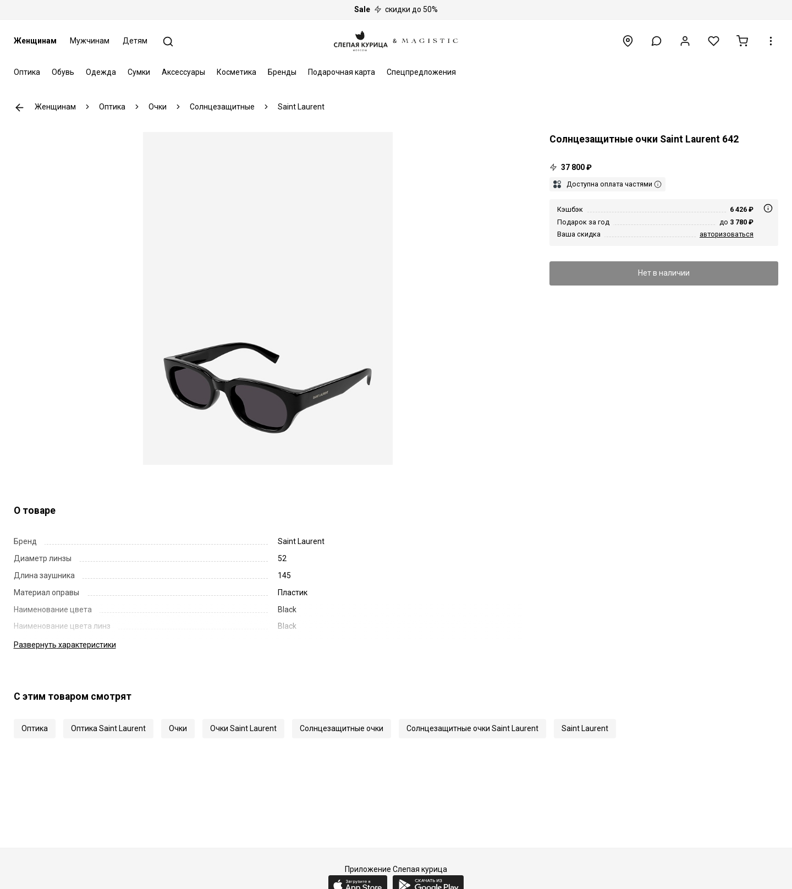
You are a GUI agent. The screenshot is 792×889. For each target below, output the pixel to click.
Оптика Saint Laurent (108, 728)
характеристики (65, 644)
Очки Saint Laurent (243, 728)
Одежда (101, 72)
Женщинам (35, 40)
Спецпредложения (421, 72)
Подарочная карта (341, 72)
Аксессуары (183, 72)
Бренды (282, 72)
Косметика (236, 72)
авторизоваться (727, 234)
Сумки (139, 72)
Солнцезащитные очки (341, 728)
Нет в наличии (664, 272)
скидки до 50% (396, 9)
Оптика (27, 72)
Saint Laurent (585, 728)
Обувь (63, 72)
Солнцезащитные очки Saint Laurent (472, 728)
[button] (656, 41)
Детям (135, 40)
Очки (178, 728)
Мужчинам (89, 40)
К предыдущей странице (19, 107)
